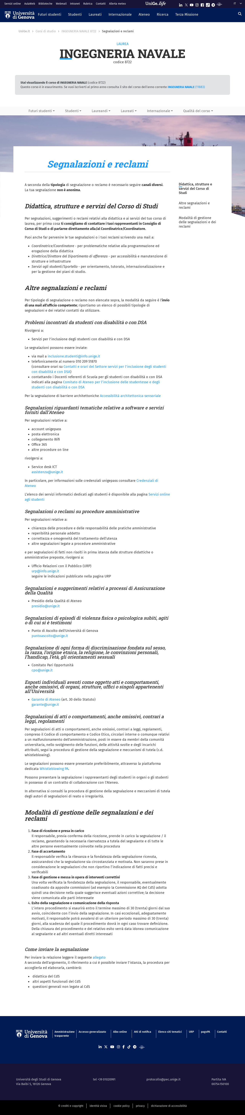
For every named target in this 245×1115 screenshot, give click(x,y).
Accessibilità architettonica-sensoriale (130, 396)
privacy (140, 1106)
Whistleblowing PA (54, 769)
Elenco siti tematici (170, 1031)
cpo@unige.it (42, 670)
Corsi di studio (46, 31)
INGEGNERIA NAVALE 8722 (78, 31)
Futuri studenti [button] (40, 111)
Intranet (75, 3)
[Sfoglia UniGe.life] (156, 4)
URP (191, 1031)
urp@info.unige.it (45, 571)
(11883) (186, 87)
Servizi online (12, 3)
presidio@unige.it (46, 606)
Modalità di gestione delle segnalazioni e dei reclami (197, 222)
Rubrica (87, 3)
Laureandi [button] (100, 111)
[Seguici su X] (186, 4)
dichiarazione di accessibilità (169, 1106)
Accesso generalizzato (92, 1031)
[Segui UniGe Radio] (219, 4)
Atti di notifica (142, 1031)
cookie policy (122, 1106)
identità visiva (98, 1106)
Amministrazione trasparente (63, 1033)
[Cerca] (240, 14)
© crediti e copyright (70, 1106)
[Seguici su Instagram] (197, 4)
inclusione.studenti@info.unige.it (74, 356)
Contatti (101, 3)
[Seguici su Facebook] (202, 4)
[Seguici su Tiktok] (208, 4)
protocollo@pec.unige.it (163, 1079)
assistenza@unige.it (47, 472)
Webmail (61, 3)
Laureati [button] (127, 111)
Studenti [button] (72, 111)
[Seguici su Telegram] (213, 4)
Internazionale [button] (158, 111)
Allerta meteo (117, 3)
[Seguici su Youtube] (191, 4)
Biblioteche (45, 3)
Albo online (120, 1031)
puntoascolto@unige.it (50, 636)
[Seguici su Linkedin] (181, 4)
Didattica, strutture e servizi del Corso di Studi (195, 188)
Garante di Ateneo (46, 699)
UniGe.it (24, 31)
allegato (99, 957)
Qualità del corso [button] (196, 111)
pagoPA (205, 1031)
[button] (49, 15)
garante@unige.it (45, 705)
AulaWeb (29, 3)
